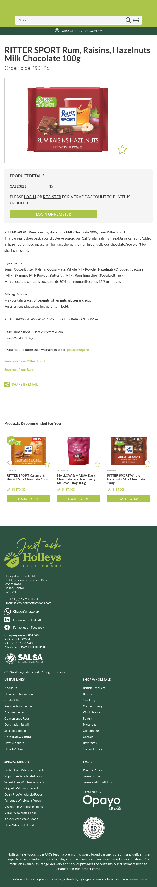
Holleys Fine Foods (78, 6)
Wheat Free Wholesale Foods (24, 782)
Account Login (14, 712)
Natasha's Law (13, 749)
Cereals (88, 737)
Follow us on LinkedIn (28, 620)
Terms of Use (91, 776)
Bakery (87, 694)
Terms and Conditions (98, 782)
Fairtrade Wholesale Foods (22, 800)
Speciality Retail (15, 730)
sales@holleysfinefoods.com (32, 603)
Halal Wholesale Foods (19, 825)
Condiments (91, 730)
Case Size (18, 186)
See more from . (25, 361)
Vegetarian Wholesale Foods (23, 806)
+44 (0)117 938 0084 (24, 599)
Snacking (89, 700)
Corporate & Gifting (17, 737)
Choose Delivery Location (82, 31)
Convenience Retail (17, 718)
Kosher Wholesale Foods (21, 819)
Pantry (87, 718)
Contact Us (11, 700)
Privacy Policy (92, 770)
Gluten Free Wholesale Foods (24, 770)
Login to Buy (28, 498)
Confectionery (92, 706)
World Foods (92, 712)
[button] (149, 462)
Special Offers (92, 749)
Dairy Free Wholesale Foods (23, 794)
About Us (10, 688)
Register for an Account (20, 706)
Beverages (90, 743)
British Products (94, 688)
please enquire (78, 349)
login (30, 196)
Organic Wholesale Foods (21, 788)
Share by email (25, 384)
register (52, 196)
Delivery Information (18, 694)
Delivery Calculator (115, 879)
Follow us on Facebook (28, 627)
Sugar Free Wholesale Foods (23, 776)
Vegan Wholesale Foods (20, 813)
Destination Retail (16, 724)
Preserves (89, 724)
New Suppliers (14, 743)
